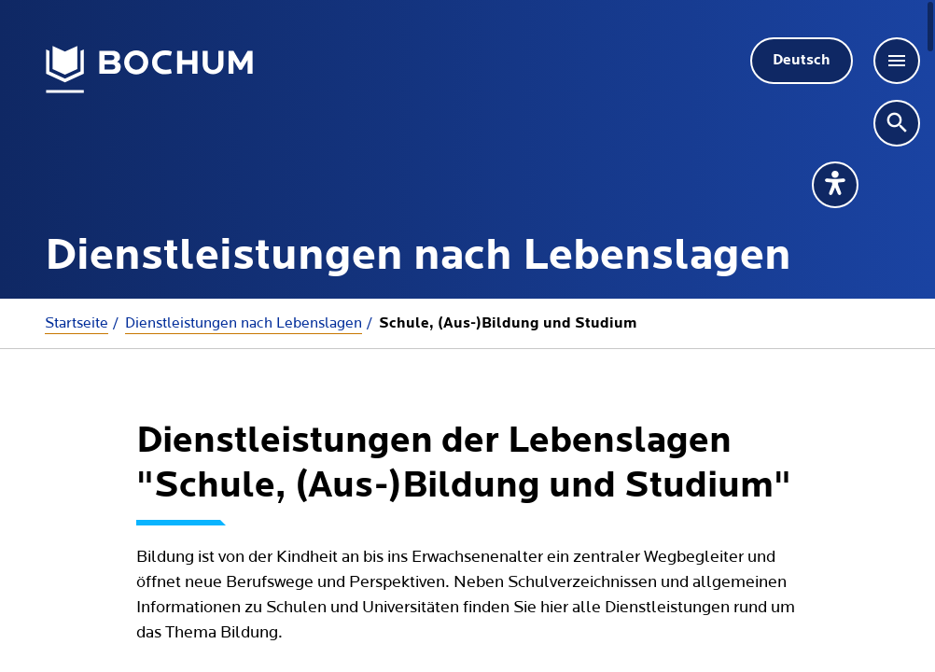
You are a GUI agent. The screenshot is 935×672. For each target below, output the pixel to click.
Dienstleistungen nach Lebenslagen (243, 323)
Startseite (76, 323)
